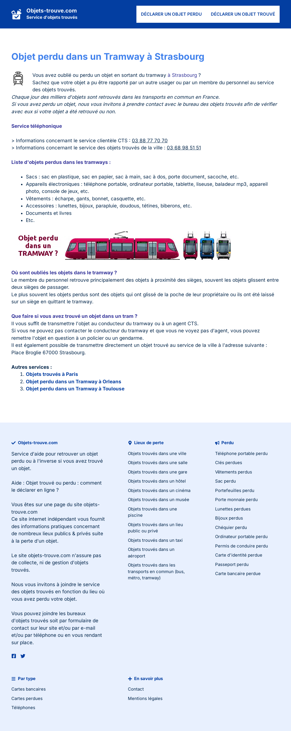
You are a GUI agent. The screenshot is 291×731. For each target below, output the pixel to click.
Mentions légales (145, 698)
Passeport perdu (232, 564)
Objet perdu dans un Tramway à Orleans (73, 381)
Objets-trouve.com (51, 10)
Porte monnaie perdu (236, 499)
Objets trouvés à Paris (52, 374)
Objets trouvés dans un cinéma (159, 490)
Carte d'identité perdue (238, 555)
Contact (136, 689)
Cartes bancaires (28, 689)
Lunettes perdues (233, 509)
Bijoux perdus (229, 518)
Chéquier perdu (231, 527)
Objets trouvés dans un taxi (155, 540)
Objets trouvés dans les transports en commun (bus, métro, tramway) (156, 571)
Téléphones (23, 707)
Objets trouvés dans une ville (157, 453)
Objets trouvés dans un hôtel (157, 481)
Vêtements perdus (233, 472)
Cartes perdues (27, 698)
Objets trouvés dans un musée (158, 499)
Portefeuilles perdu (234, 490)
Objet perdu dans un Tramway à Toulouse (75, 389)
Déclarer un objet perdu (171, 14)
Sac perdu (225, 481)
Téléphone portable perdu (241, 453)
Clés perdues (228, 462)
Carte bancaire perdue (238, 573)
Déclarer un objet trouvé (243, 14)
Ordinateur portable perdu (241, 536)
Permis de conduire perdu (241, 546)
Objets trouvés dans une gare (157, 472)
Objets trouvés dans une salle (158, 462)
